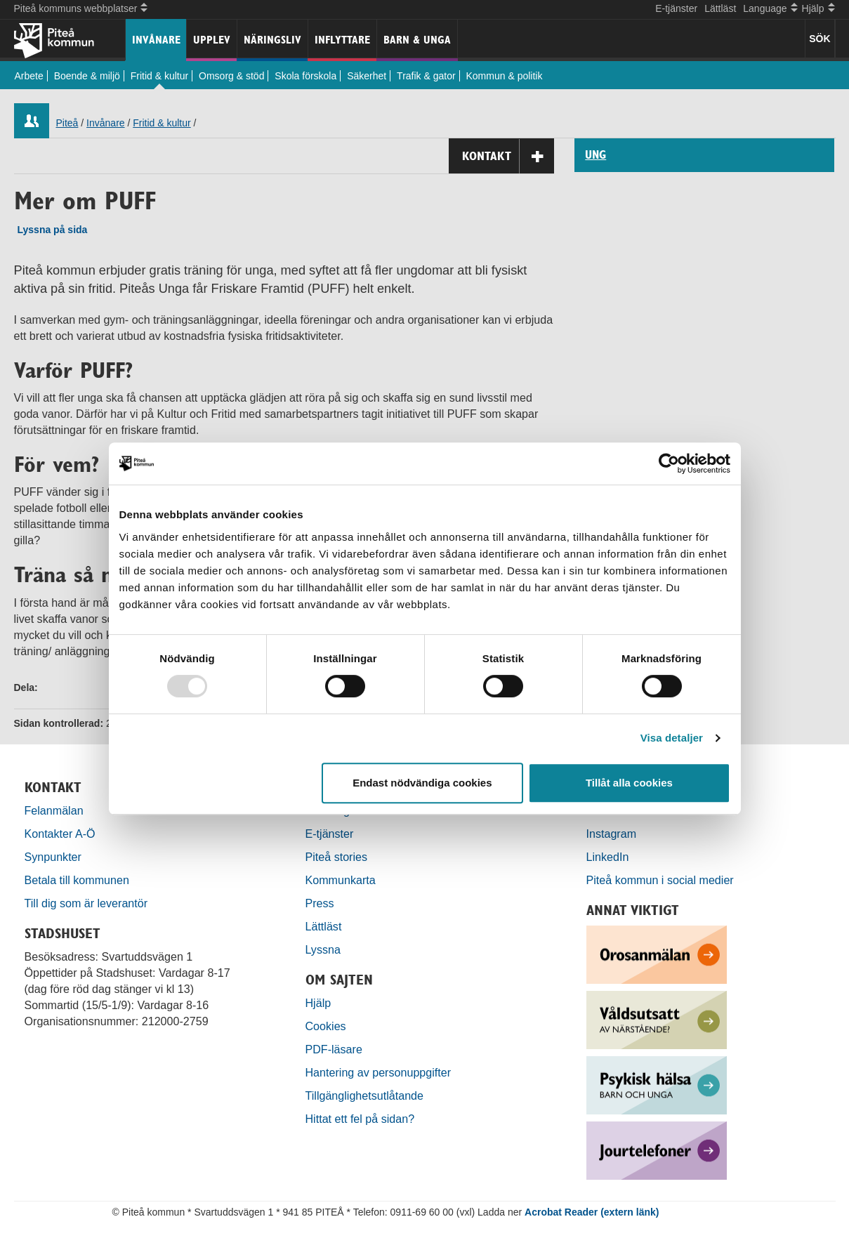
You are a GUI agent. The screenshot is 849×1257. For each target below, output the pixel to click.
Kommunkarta (340, 880)
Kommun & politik (504, 75)
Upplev (211, 39)
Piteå (67, 123)
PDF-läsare (333, 1049)
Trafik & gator (426, 75)
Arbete (29, 75)
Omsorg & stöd (231, 75)
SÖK (819, 38)
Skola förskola (305, 75)
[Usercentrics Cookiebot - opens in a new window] (668, 463)
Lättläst (720, 8)
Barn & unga (417, 39)
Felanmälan (54, 810)
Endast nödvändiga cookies (422, 783)
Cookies (325, 1026)
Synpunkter (53, 856)
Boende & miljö (87, 75)
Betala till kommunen (77, 880)
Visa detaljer (671, 738)
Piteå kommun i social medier (660, 880)
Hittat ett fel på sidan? (360, 1118)
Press (319, 903)
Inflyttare (342, 39)
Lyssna (323, 949)
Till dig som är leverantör (88, 903)
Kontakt (508, 156)
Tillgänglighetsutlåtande (364, 1095)
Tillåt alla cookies (629, 783)
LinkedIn (607, 856)
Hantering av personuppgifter (378, 1072)
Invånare (156, 39)
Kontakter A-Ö (60, 833)
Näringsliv (272, 39)
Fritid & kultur (159, 75)
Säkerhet (366, 75)
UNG (595, 155)
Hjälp (318, 1002)
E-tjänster (676, 8)
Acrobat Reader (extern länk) (592, 1212)
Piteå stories (336, 856)
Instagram (611, 833)
